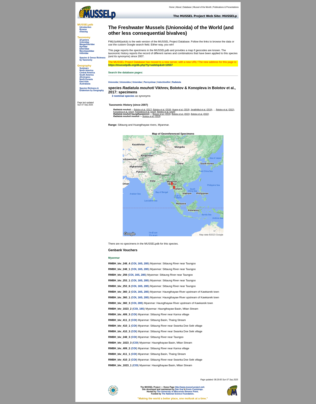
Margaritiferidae (87, 44)
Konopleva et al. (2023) (123, 112)
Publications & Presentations (226, 7)
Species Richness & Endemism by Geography (91, 89)
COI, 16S (138, 308)
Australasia (84, 84)
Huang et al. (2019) (181, 110)
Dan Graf (179, 389)
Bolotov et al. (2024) (166, 112)
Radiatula (176, 82)
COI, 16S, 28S (140, 263)
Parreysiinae (150, 82)
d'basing (83, 32)
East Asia (83, 81)
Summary (84, 68)
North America (86, 70)
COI (134, 314)
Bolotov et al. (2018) (162, 110)
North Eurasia (86, 79)
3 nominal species (123, 95)
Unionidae (84, 42)
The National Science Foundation (178, 394)
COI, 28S (137, 303)
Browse (83, 29)
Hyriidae (83, 46)
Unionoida (113, 82)
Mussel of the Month (202, 7)
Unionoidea (125, 82)
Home (172, 7)
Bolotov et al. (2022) (225, 110)
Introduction (85, 27)
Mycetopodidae (86, 51)
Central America (87, 73)
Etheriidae (84, 49)
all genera (84, 40)
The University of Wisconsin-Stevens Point (177, 391)
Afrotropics (84, 77)
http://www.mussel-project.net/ (189, 387)
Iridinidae (83, 53)
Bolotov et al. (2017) (143, 110)
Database (187, 7)
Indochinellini (163, 82)
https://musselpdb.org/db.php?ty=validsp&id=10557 (140, 64)
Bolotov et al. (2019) (162, 114)
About (178, 7)
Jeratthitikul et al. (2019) (201, 110)
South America (86, 75)
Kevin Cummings (194, 389)
